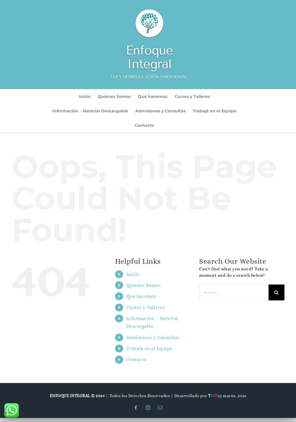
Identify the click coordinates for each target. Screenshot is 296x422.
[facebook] (135, 407)
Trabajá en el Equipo (149, 348)
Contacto (136, 359)
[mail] (160, 407)
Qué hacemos (141, 296)
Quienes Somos (143, 285)
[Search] (276, 292)
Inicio (133, 274)
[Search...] (234, 292)
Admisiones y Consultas (153, 337)
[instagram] (148, 407)
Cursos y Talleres (145, 307)
